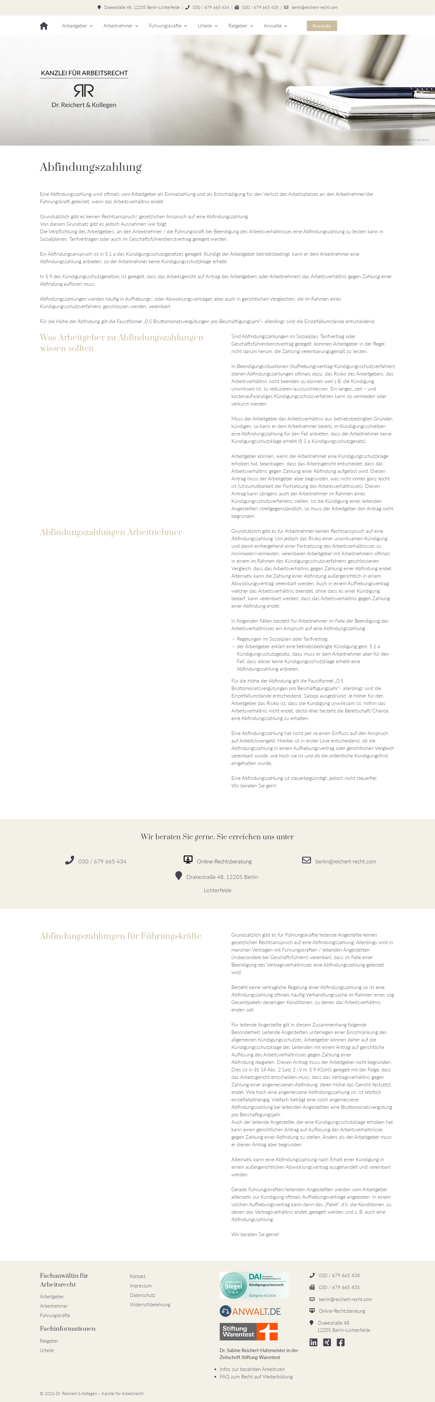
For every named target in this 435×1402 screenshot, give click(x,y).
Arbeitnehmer (118, 25)
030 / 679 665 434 (211, 7)
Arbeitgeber (74, 25)
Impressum (141, 1286)
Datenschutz (142, 1295)
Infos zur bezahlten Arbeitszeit (252, 1369)
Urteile (205, 25)
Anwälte (273, 25)
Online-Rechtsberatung (224, 861)
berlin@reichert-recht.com (315, 7)
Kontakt (322, 26)
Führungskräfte (165, 25)
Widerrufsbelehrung (150, 1304)
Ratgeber (237, 25)
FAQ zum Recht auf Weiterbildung (256, 1376)
